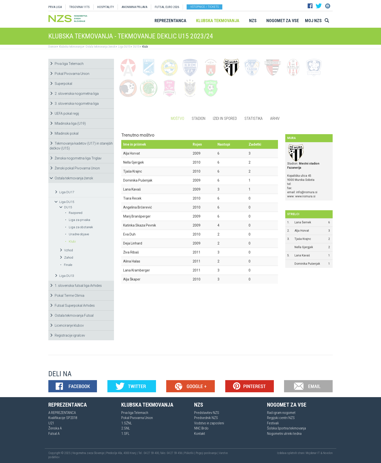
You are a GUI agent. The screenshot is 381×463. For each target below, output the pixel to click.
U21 (51, 423)
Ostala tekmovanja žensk (100, 46)
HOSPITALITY (105, 7)
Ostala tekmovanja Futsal (72, 315)
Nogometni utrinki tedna (284, 433)
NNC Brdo (201, 428)
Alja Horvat (301, 230)
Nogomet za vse (282, 20)
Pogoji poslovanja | (207, 453)
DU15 (135, 46)
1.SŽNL (126, 423)
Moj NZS (313, 20)
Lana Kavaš (302, 255)
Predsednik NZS (206, 418)
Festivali (273, 423)
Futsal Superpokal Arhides (72, 305)
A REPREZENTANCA (62, 413)
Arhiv (275, 118)
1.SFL (125, 433)
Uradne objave (77, 234)
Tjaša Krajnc (302, 239)
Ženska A (55, 428)
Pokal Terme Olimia (67, 295)
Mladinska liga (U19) (68, 123)
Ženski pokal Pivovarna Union (75, 168)
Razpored (73, 213)
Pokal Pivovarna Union (69, 74)
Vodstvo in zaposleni (209, 423)
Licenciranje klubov (67, 325)
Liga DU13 (64, 276)
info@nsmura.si (306, 192)
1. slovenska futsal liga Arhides (76, 286)
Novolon (328, 453)
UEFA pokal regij (64, 113)
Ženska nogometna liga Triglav (76, 158)
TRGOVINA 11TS (79, 7)
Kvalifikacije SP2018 (62, 418)
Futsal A (54, 433)
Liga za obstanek (79, 227)
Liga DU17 (64, 192)
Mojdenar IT (313, 453)
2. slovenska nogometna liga (74, 94)
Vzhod (66, 250)
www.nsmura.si (305, 196)
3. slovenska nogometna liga (74, 103)
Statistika (253, 118)
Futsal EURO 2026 (167, 7)
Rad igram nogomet (281, 413)
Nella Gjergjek (303, 247)
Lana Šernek (302, 222)
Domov (52, 46)
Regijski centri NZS (281, 418)
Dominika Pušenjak (307, 263)
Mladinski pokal (64, 133)
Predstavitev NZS (206, 413)
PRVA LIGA (55, 7)
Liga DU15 (123, 46)
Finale (66, 265)
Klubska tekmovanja (217, 20)
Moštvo (177, 118)
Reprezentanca (170, 20)
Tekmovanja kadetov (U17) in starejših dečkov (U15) (81, 145)
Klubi (144, 46)
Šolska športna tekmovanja (286, 428)
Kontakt (199, 433)
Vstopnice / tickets (204, 7)
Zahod (66, 257)
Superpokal (61, 84)
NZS (253, 20)
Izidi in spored (225, 118)
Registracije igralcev (67, 335)
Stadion (198, 118)
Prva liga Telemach (67, 64)
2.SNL (125, 428)
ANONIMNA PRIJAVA (134, 7)
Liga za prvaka (77, 220)
